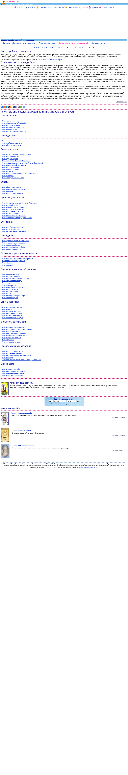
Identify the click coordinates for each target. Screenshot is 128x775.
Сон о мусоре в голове (11, 342)
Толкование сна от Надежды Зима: (18, 62)
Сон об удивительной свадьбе (14, 123)
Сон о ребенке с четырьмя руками (15, 241)
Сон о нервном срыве (10, 157)
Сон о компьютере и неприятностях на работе (20, 173)
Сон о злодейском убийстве (13, 178)
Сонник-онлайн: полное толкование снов (19, 43)
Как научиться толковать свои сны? (73, 43)
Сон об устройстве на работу (13, 371)
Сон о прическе (8, 340)
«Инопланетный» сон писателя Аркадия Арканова (21, 360)
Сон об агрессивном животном (14, 216)
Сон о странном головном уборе (14, 335)
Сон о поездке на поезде (11, 311)
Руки (60, 60)
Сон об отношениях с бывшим (14, 231)
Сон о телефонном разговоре (13, 296)
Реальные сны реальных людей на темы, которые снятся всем (37, 111)
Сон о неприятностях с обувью (14, 333)
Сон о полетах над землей (12, 351)
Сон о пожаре (7, 171)
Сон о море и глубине (10, 169)
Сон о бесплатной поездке (12, 318)
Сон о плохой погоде (10, 205)
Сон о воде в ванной (10, 291)
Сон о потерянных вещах (12, 307)
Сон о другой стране (10, 159)
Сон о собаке (7, 293)
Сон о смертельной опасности (14, 165)
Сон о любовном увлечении (13, 127)
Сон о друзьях (7, 283)
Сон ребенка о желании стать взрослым (17, 259)
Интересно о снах (99, 43)
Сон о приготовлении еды (12, 281)
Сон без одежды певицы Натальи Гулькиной (19, 203)
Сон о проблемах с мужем (12, 227)
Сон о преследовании (10, 167)
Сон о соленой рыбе (10, 298)
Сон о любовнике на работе (13, 373)
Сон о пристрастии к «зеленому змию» (17, 154)
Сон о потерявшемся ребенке (13, 247)
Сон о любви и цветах (10, 129)
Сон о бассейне (8, 263)
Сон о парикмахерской (11, 331)
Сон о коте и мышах (10, 289)
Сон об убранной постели (12, 313)
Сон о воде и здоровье (11, 276)
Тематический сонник (47, 43)
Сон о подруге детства (11, 125)
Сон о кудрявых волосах (11, 338)
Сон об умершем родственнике (14, 187)
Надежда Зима (121, 102)
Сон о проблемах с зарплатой (13, 211)
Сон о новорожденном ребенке (14, 243)
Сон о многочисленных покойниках (15, 189)
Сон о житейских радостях (12, 287)
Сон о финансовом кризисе (13, 375)
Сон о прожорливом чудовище (14, 131)
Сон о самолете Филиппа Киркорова (16, 161)
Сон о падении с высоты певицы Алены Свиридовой (22, 163)
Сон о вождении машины (12, 315)
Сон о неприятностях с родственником (17, 218)
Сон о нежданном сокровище (13, 141)
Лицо (40, 60)
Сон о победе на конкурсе (12, 353)
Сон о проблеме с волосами (13, 209)
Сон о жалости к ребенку (12, 249)
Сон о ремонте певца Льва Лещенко (16, 279)
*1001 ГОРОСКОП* (51, 467)
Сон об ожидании (9, 285)
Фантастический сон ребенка (13, 261)
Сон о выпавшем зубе (10, 274)
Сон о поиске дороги (10, 213)
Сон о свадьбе (8, 265)
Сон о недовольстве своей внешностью (17, 329)
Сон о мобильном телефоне (13, 207)
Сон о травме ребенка (11, 245)
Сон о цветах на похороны (12, 193)
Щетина (46, 60)
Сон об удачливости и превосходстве (16, 355)
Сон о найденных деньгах (12, 143)
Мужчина (53, 60)
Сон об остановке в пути (11, 145)
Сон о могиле (7, 191)
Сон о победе (7, 358)
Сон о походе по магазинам (13, 327)
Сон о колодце (8, 176)
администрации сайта (90, 467)
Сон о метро (7, 309)
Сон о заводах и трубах (11, 369)
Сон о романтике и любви (12, 121)
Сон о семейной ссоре (11, 229)
